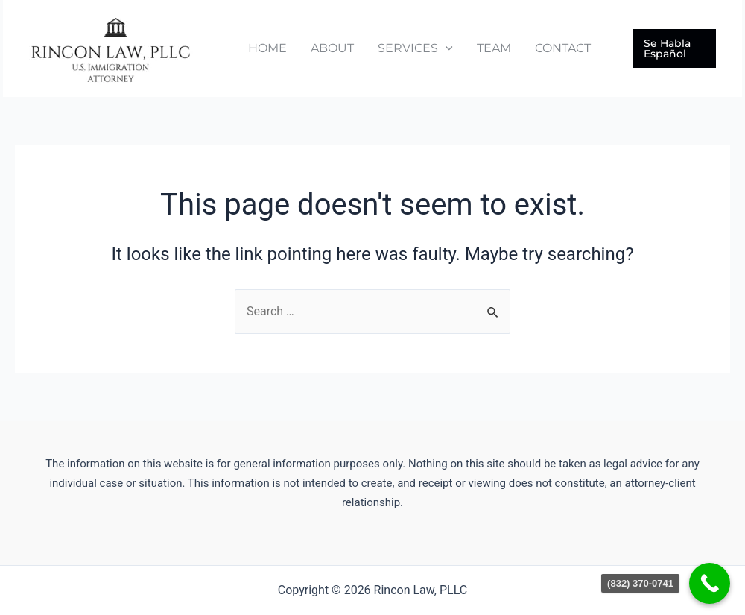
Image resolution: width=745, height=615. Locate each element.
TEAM (494, 48)
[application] (445, 48)
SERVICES (415, 48)
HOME (267, 48)
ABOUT (332, 48)
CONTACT (563, 48)
